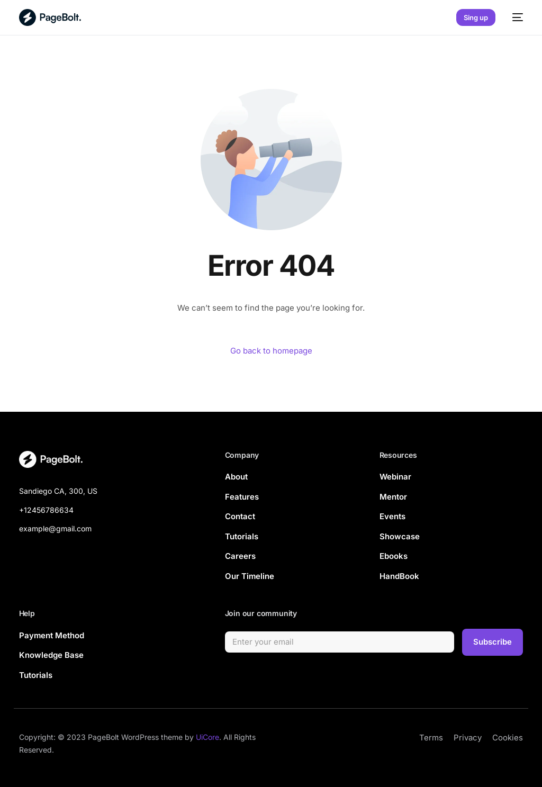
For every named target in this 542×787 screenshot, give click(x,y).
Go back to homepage (271, 351)
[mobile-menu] (514, 17)
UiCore (207, 737)
